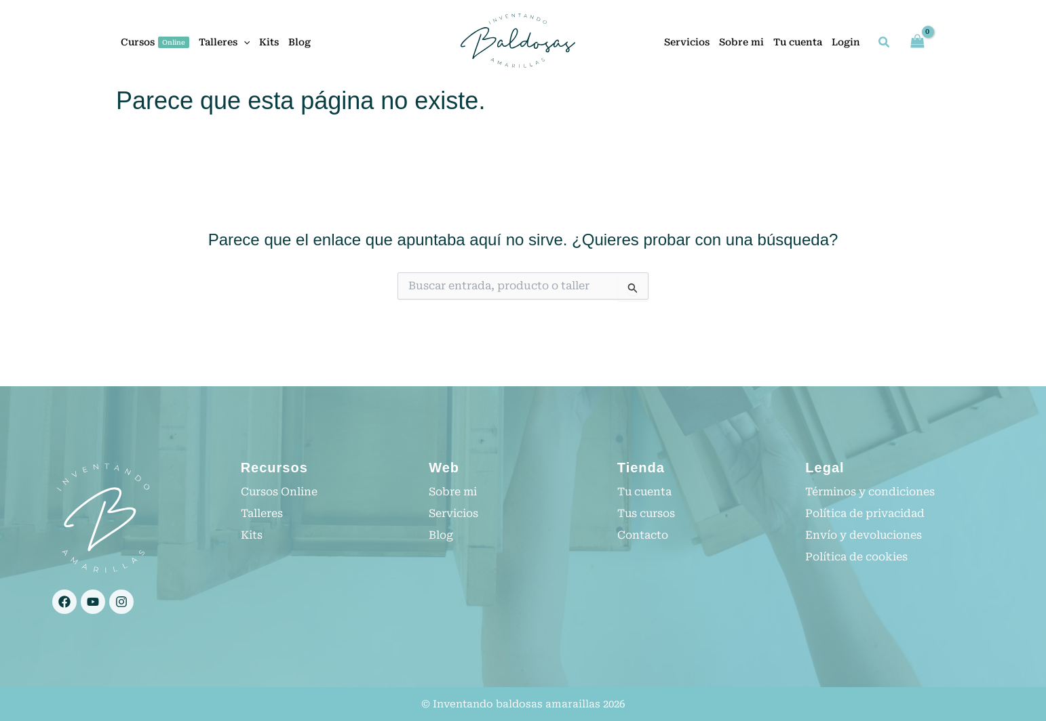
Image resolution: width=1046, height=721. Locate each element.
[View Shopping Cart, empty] (917, 41)
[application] (243, 42)
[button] (884, 44)
